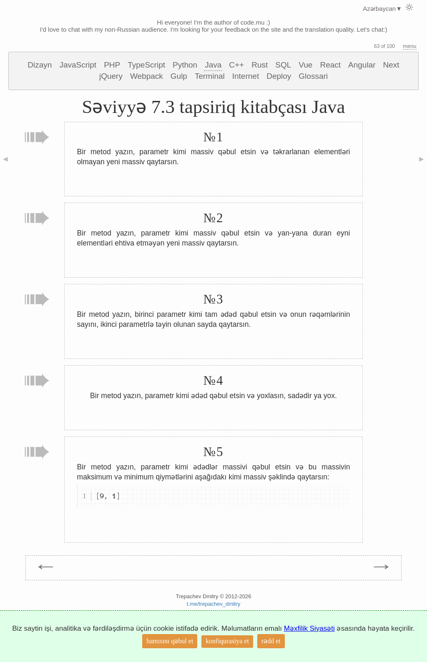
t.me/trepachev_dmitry (214, 604)
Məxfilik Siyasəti (309, 628)
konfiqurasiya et (227, 640)
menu (410, 46)
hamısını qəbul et (169, 640)
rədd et (271, 640)
